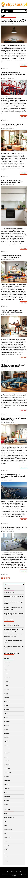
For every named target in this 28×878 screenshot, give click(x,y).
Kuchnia (5, 841)
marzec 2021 (6, 753)
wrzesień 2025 (7, 662)
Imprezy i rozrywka (8, 829)
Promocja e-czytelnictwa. (9, 592)
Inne (5, 833)
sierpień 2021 (7, 741)
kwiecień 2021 (7, 749)
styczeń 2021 (6, 760)
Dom (6, 68)
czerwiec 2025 (7, 670)
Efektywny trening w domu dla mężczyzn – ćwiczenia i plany (11, 256)
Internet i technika (7, 837)
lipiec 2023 (6, 713)
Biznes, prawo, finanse (9, 817)
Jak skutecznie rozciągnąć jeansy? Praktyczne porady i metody (13, 366)
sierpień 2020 (7, 780)
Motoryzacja (6, 845)
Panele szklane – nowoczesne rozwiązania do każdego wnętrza (12, 181)
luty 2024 (6, 705)
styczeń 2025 (6, 677)
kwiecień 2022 (7, 721)
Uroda (5, 853)
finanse (5, 825)
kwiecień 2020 (7, 796)
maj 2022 (6, 717)
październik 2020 (7, 772)
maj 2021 (6, 745)
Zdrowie (5, 856)
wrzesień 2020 (7, 776)
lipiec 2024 (6, 685)
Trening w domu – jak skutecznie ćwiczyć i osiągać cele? (12, 125)
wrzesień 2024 (7, 681)
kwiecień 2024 (7, 697)
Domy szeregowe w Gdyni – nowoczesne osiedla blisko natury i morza (13, 476)
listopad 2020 (7, 768)
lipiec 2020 (6, 784)
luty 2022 (6, 729)
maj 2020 (6, 792)
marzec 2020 (6, 800)
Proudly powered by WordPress (9, 874)
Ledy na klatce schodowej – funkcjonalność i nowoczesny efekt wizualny (13, 74)
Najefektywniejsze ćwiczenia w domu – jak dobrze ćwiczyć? (14, 419)
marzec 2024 (6, 701)
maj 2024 (6, 693)
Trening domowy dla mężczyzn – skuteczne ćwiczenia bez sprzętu (12, 311)
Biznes (5, 813)
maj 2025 (6, 673)
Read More (23, 65)
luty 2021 (6, 756)
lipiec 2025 (6, 666)
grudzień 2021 (7, 737)
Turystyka (6, 849)
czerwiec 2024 (7, 689)
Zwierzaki (6, 860)
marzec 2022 (6, 725)
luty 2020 (6, 804)
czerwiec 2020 (7, 788)
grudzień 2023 (7, 709)
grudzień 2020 (7, 764)
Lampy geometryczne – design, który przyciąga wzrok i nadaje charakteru (13, 20)
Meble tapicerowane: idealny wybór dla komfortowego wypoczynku (14, 528)
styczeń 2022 (6, 733)
